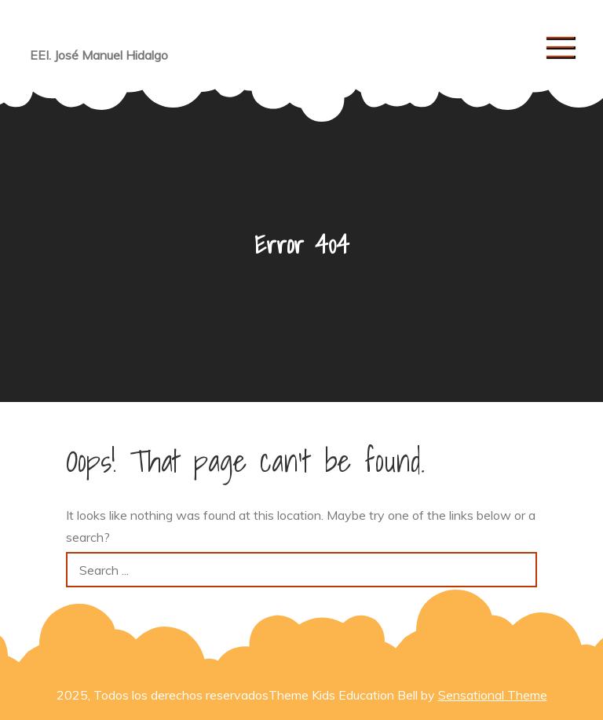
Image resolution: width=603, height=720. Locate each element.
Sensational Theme (492, 695)
